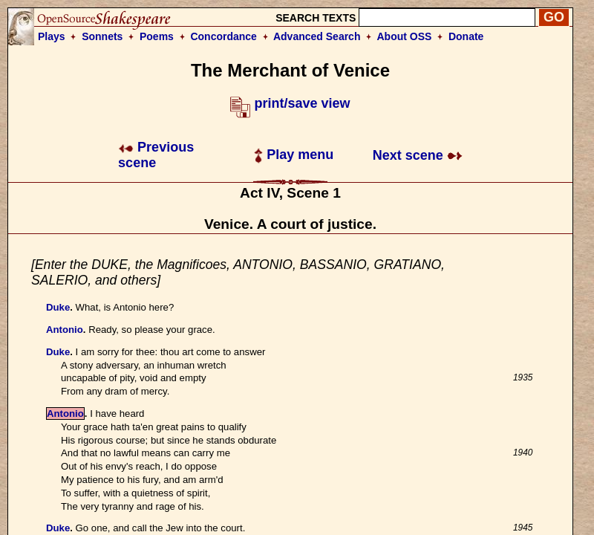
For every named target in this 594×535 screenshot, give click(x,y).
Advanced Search (317, 36)
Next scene (418, 155)
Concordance (223, 36)
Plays (51, 36)
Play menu (293, 154)
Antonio (64, 329)
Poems (157, 36)
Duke (58, 307)
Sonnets (102, 36)
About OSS (404, 36)
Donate (465, 36)
